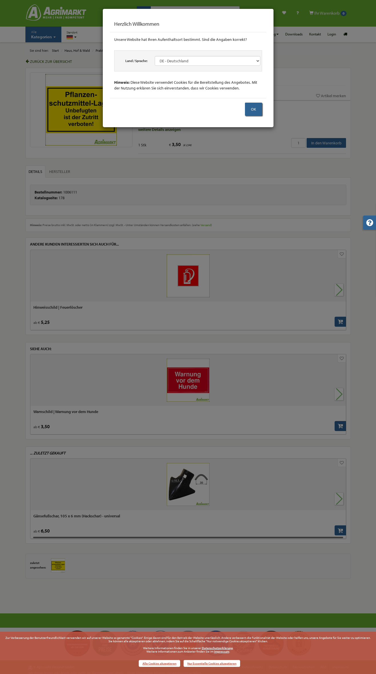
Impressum (221, 651)
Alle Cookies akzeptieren (159, 663)
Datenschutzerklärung (217, 648)
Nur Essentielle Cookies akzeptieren (211, 663)
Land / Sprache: (136, 61)
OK (253, 109)
